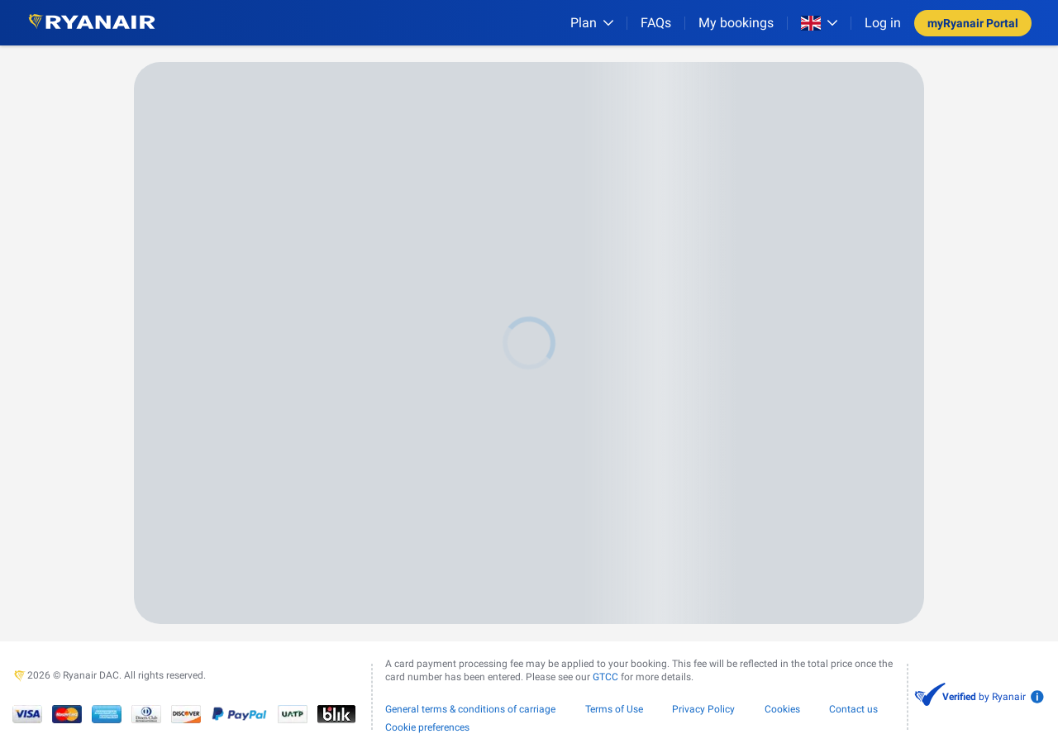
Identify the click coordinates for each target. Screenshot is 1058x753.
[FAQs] (655, 22)
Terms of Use (614, 709)
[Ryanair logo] (91, 22)
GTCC (605, 677)
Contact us (853, 709)
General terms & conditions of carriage (470, 709)
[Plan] (592, 22)
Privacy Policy (703, 709)
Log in (883, 23)
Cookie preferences (427, 727)
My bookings (736, 23)
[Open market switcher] (819, 23)
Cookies (782, 709)
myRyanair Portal (972, 23)
